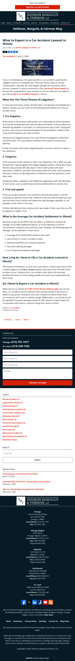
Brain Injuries (10, 419)
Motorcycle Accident (12, 433)
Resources (55, 23)
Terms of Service (65, 627)
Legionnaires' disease (13, 402)
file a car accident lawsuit (25, 94)
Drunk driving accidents (14, 423)
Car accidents (9, 56)
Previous (8, 319)
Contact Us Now (37, 382)
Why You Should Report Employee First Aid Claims (23, 489)
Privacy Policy (30, 621)
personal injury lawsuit (56, 88)
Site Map (42, 621)
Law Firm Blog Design (37, 658)
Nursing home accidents (14, 409)
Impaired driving (11, 426)
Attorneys (17, 23)
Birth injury (9, 429)
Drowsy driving (10, 406)
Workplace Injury (11, 416)
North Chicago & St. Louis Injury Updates (38, 16)
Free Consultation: (37, 5)
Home (3, 23)
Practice (26, 23)
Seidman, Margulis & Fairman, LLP (44, 649)
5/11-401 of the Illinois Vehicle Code (41, 289)
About (9, 23)
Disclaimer (17, 621)
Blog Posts (64, 621)
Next (26, 319)
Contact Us (65, 23)
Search (37, 460)
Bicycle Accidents (11, 399)
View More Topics (10, 440)
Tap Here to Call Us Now (37, 7)
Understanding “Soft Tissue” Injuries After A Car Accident (26, 481)
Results (34, 23)
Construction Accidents (14, 413)
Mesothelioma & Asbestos (15, 436)
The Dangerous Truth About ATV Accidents (20, 474)
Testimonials (44, 23)
